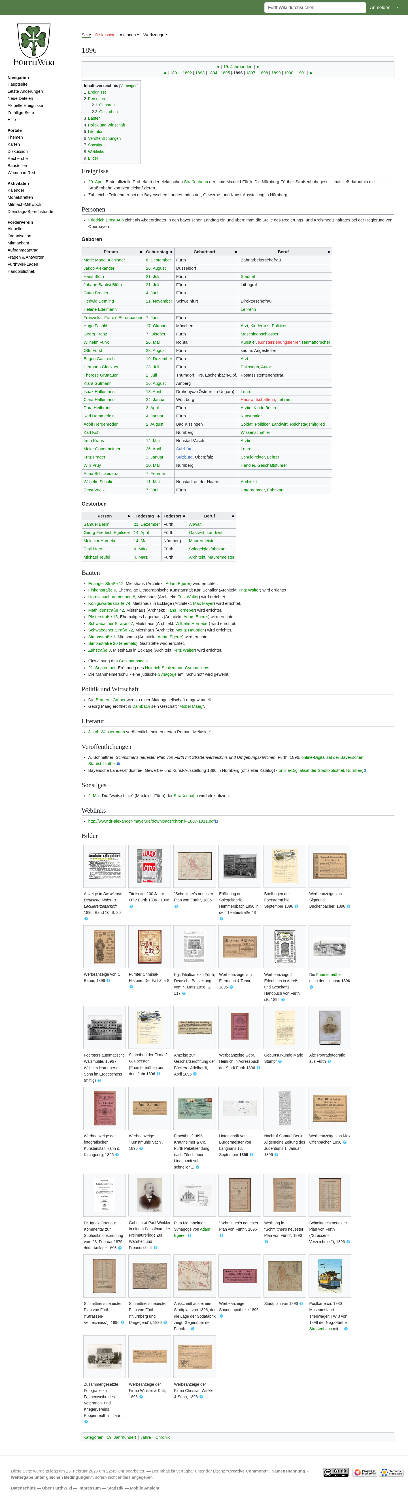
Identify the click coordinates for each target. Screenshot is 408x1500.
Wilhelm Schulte (99, 481)
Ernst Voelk (94, 490)
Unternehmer (253, 490)
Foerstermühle (328, 974)
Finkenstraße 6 (102, 590)
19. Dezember (159, 358)
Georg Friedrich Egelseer (107, 532)
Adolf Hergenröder (101, 424)
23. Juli (152, 367)
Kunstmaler (251, 416)
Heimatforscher (316, 342)
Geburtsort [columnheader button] (204, 252)
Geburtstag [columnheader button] (157, 252)
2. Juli (151, 375)
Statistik (115, 1488)
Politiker (279, 326)
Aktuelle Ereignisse (25, 105)
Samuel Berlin (97, 524)
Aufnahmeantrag (23, 250)
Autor (266, 367)
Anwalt (195, 524)
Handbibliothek (21, 271)
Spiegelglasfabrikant (208, 549)
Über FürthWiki (57, 1488)
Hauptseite (17, 84)
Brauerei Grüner (111, 700)
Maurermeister (202, 540)
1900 (289, 73)
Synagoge (167, 674)
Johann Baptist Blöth (103, 284)
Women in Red (21, 172)
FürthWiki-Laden (23, 264)
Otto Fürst (93, 350)
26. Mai (153, 342)
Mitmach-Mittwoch (24, 204)
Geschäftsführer (272, 465)
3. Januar (154, 457)
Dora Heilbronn (98, 407)
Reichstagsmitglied (307, 424)
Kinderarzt (259, 326)
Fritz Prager (94, 457)
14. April (141, 532)
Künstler (248, 342)
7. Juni (152, 317)
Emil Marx (93, 549)
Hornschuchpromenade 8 (111, 597)
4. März (141, 549)
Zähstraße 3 (99, 650)
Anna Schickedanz (101, 473)
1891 (174, 73)
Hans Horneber (180, 610)
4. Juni (152, 293)
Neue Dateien (20, 98)
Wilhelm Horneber (192, 623)
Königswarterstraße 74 (109, 603)
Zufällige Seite (21, 112)
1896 (238, 73)
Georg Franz (95, 334)
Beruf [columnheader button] (283, 252)
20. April (95, 181)
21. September (102, 668)
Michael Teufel (97, 557)
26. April (153, 449)
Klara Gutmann (98, 383)
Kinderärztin (265, 407)
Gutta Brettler (96, 293)
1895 (225, 73)
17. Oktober (157, 326)
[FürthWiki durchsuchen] (315, 7)
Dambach (141, 706)
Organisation (19, 236)
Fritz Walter (249, 590)
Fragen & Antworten (26, 257)
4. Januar (154, 416)
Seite (86, 35)
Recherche (18, 158)
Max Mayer (203, 603)
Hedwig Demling (99, 301)
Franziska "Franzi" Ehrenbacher (113, 317)
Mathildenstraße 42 (106, 610)
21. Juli (152, 276)
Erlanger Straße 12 (106, 583)
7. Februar (155, 473)
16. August (156, 383)
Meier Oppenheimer (102, 449)
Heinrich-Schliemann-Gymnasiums (177, 668)
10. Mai (153, 465)
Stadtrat (248, 276)
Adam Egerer (178, 583)
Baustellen (17, 165)
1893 (200, 73)
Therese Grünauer (101, 375)
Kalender (16, 190)
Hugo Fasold (95, 326)
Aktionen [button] (128, 35)
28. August (156, 350)
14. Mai (140, 540)
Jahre (146, 1437)
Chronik (162, 1437)
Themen (15, 137)
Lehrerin (248, 309)
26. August (156, 268)
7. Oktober (155, 334)
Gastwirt (196, 532)
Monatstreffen (20, 197)
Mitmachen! (18, 243)
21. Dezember (147, 524)
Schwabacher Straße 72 (110, 630)
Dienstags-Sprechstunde (30, 211)
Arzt (244, 326)
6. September (158, 260)
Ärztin (246, 407)
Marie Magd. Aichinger (104, 260)
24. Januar (156, 399)
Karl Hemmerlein (99, 416)
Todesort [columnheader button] (172, 516)
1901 (301, 73)
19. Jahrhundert (237, 66)
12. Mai (153, 440)
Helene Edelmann (100, 309)
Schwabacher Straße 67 (110, 623)
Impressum (89, 1488)
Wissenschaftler (255, 432)
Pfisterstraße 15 (103, 616)
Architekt (249, 481)
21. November (159, 301)
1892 (187, 73)
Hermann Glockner (101, 367)
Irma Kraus (94, 440)
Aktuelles (16, 229)
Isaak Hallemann (99, 391)
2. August (154, 424)
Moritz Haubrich (190, 630)
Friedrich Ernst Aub (106, 220)
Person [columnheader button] (111, 252)
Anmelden (380, 7)
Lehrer (247, 391)
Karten (14, 144)
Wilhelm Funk (96, 342)
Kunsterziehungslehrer (278, 342)
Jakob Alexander (99, 268)
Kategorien (93, 1437)
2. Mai (94, 795)
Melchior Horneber (101, 540)
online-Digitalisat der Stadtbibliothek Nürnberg (321, 770)
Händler (248, 465)
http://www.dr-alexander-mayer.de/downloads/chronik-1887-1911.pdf (151, 821)
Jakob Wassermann (106, 732)
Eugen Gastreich (99, 358)
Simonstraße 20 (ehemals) (112, 643)
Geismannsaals (133, 661)
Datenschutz (23, 1488)
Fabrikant (275, 490)
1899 (276, 73)
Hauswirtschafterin (258, 399)
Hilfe (12, 119)
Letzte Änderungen (25, 91)
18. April (153, 391)
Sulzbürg (184, 449)
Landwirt (280, 424)
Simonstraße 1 (102, 637)
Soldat (247, 424)
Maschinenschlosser (260, 334)
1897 (250, 73)
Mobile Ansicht (145, 1488)
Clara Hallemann (99, 399)
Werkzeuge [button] (153, 35)
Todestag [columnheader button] (145, 516)
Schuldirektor (253, 457)
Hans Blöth (94, 276)
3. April (152, 407)
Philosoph (250, 367)
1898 (263, 73)
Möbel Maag (190, 706)
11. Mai (153, 481)
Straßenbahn (196, 181)
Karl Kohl (92, 432)
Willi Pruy (92, 465)
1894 (212, 73)
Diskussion (18, 151)
